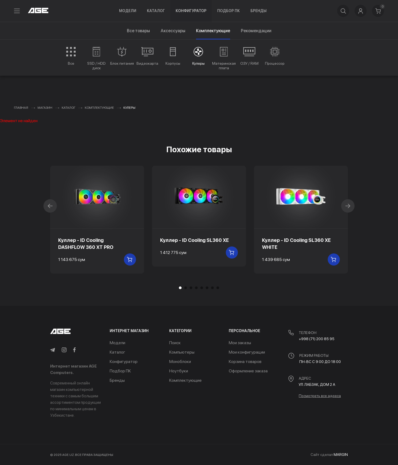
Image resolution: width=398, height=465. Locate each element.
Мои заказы (240, 342)
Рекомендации (256, 30)
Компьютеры (181, 352)
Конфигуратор (191, 11)
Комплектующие (99, 108)
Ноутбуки (178, 370)
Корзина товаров (245, 361)
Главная (21, 108)
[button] (185, 287)
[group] (71, 56)
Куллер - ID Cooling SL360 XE (194, 240)
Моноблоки (180, 361)
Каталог (156, 11)
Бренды (258, 11)
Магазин (45, 108)
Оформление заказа (248, 370)
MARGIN (341, 454)
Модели (127, 11)
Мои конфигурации (247, 352)
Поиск (175, 342)
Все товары (138, 30)
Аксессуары (173, 30)
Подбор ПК (228, 11)
